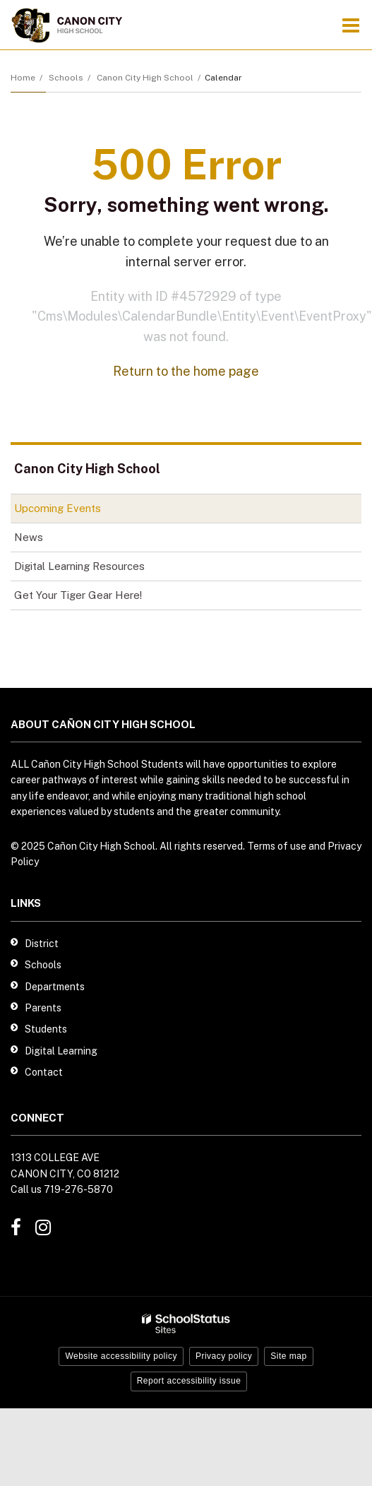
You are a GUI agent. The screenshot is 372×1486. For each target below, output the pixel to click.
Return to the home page (186, 371)
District (42, 943)
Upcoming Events (57, 508)
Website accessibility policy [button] (121, 1356)
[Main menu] (351, 24)
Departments (55, 986)
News (28, 537)
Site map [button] (288, 1356)
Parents (43, 1008)
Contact (44, 1072)
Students (46, 1029)
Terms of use (276, 846)
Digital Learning (61, 1051)
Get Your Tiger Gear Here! (97, 598)
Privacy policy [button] (224, 1356)
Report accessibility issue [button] (189, 1381)
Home (23, 78)
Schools (66, 78)
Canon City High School (145, 78)
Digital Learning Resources (79, 566)
